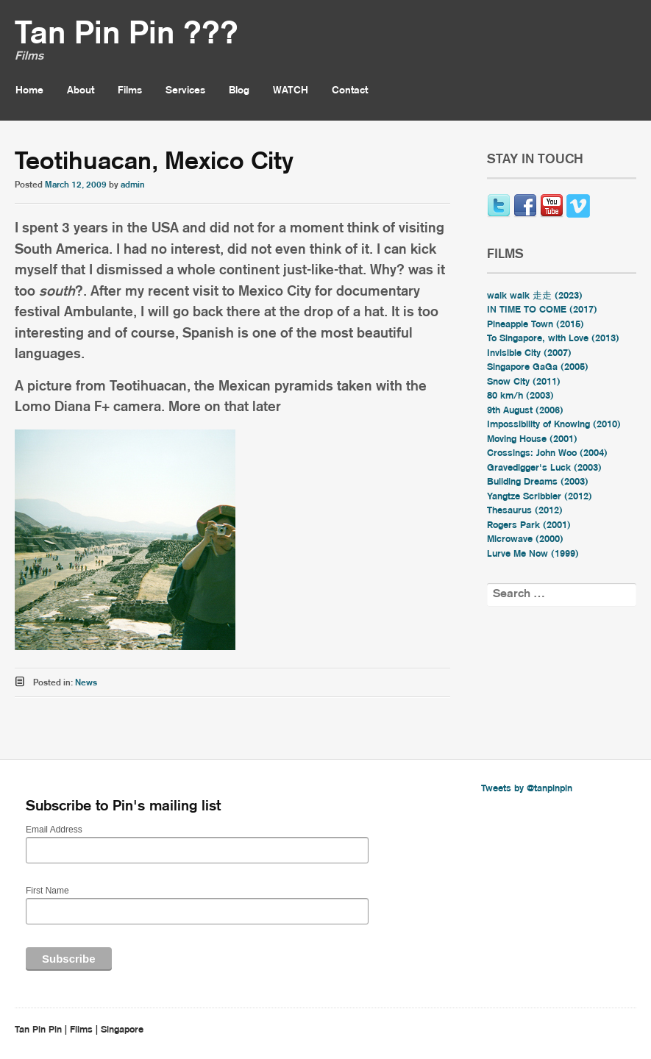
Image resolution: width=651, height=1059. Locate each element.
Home (29, 90)
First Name (47, 890)
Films (130, 90)
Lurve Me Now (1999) (533, 554)
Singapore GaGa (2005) (537, 367)
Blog (239, 90)
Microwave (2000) (525, 539)
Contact (350, 90)
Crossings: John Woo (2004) (547, 453)
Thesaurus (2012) (525, 511)
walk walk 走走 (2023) (535, 296)
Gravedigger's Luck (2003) (544, 468)
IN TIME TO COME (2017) (542, 310)
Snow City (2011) (524, 382)
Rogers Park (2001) (529, 525)
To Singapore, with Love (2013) (553, 339)
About (80, 90)
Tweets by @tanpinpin (526, 789)
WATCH (290, 90)
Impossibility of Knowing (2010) (554, 425)
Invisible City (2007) (529, 353)
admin (133, 185)
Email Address (54, 829)
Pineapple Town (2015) (535, 325)
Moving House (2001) (532, 439)
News (86, 683)
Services (185, 90)
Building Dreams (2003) (537, 482)
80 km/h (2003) (520, 396)
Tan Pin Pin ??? (126, 35)
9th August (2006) (525, 411)
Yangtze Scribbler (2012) (539, 497)
